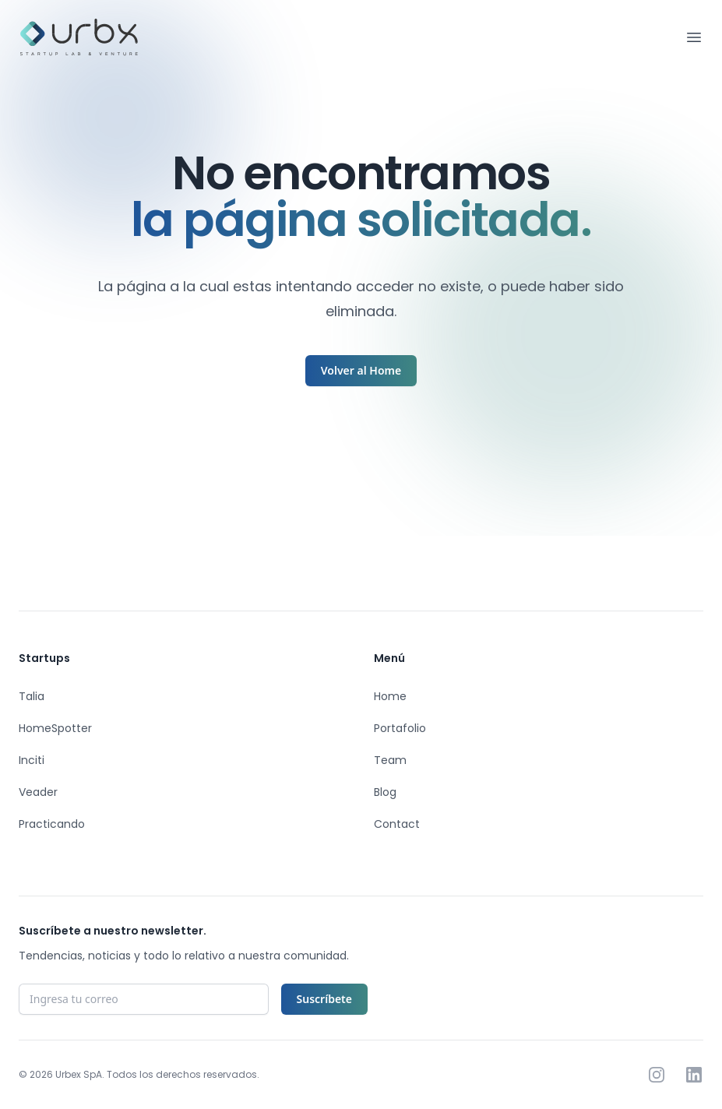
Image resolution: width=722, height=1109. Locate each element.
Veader (38, 792)
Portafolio (400, 728)
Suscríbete (324, 998)
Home (390, 696)
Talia (31, 696)
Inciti (31, 760)
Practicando (52, 824)
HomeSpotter (55, 728)
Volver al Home (361, 370)
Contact (397, 824)
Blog (385, 792)
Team (390, 760)
